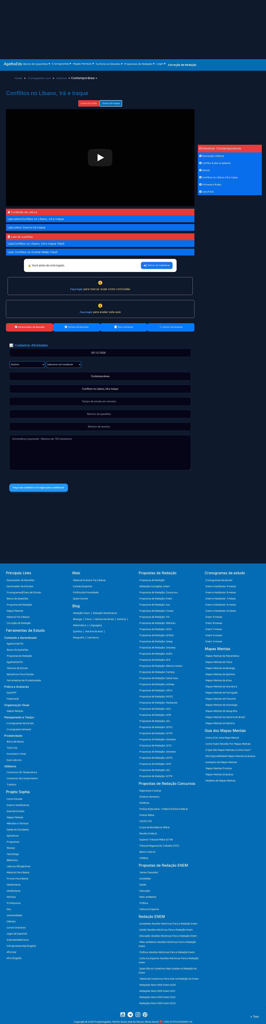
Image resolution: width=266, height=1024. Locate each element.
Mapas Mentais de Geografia (221, 711)
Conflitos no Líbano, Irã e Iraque (218, 177)
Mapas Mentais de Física (218, 662)
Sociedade (145, 879)
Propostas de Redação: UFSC (155, 746)
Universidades (14, 915)
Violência (144, 803)
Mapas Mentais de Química (220, 674)
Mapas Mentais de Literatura (221, 686)
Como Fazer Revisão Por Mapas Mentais (228, 744)
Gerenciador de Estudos (20, 586)
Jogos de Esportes (17, 934)
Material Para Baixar (18, 617)
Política (143, 903)
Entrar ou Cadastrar (157, 265)
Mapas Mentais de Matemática (222, 656)
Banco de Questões (17, 599)
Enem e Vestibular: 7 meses (220, 599)
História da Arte (94, 631)
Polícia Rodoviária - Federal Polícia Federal (163, 809)
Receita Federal (148, 833)
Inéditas (143, 858)
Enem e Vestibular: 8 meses (220, 592)
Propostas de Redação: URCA (155, 690)
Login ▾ (161, 63)
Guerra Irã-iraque (111, 103)
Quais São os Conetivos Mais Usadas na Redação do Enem (168, 971)
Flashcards (13, 699)
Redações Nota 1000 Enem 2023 (157, 1003)
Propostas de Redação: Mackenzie (158, 703)
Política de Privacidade (85, 592)
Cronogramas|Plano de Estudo (24, 592)
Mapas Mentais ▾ (83, 63)
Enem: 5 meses (213, 641)
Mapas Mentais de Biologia (220, 668)
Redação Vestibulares (105, 613)
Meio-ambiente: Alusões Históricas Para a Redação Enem (167, 944)
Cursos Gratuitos (16, 928)
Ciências (11, 921)
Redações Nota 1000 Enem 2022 (157, 997)
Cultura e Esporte (149, 909)
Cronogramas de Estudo (20, 723)
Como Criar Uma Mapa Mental (222, 738)
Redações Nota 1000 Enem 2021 (157, 991)
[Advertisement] (133, 25)
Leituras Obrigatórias (18, 866)
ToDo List (12, 748)
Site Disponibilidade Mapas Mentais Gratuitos (230, 756)
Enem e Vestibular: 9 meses (220, 586)
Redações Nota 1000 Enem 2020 (157, 985)
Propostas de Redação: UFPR (155, 733)
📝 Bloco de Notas (123, 327)
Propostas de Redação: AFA (154, 660)
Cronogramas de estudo (218, 580)
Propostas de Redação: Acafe (155, 654)
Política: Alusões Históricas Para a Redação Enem (167, 952)
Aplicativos (13, 836)
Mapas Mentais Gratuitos (219, 774)
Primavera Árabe (210, 185)
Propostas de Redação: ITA (154, 617)
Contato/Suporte (82, 586)
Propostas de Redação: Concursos (158, 592)
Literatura (93, 637)
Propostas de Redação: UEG (155, 709)
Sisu (9, 909)
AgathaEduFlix (15, 662)
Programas (13, 842)
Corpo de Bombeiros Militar (154, 827)
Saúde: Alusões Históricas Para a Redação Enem (166, 930)
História (61, 78)
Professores (14, 903)
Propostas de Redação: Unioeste (157, 739)
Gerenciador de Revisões (20, 580)
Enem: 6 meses (213, 635)
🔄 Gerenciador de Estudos (29, 327)
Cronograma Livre (39, 78)
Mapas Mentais (15, 611)
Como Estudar (15, 799)
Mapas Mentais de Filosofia (220, 699)
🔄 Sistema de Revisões (76, 327)
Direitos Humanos (149, 797)
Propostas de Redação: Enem (155, 599)
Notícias (11, 897)
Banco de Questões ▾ (36, 64)
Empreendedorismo (18, 940)
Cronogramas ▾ (61, 63)
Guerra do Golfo (89, 103)
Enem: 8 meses (213, 623)
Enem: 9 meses (213, 617)
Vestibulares (14, 885)
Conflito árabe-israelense (215, 163)
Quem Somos (80, 599)
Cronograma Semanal (19, 729)
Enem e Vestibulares (18, 805)
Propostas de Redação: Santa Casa (158, 678)
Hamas (204, 170)
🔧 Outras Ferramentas (171, 327)
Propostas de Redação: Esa (154, 605)
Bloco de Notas (15, 742)
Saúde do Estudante (18, 830)
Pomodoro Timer (16, 754)
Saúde (142, 885)
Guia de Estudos (15, 811)
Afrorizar (12, 952)
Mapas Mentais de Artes (218, 680)
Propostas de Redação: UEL (154, 721)
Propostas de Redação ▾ (139, 64)
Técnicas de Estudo (17, 668)
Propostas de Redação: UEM (155, 715)
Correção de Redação (182, 65)
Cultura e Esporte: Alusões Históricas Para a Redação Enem (169, 960)
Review (11, 848)
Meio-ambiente (147, 897)
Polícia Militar (147, 815)
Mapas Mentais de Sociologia (221, 705)
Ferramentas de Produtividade (24, 680)
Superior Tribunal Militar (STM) (156, 840)
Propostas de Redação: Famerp (157, 672)
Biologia (78, 619)
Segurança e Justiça (150, 791)
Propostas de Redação (19, 605)
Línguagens (95, 625)
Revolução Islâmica (211, 156)
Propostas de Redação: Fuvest (156, 611)
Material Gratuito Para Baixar (89, 580)
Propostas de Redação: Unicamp (157, 648)
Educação (144, 891)
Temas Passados (148, 872)
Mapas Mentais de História (220, 723)
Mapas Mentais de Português (221, 693)
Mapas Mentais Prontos (218, 768)
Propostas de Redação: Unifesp (156, 684)
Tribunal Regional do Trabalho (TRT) (159, 846)
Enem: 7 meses (213, 629)
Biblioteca (12, 860)
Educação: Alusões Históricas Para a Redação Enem (168, 936)
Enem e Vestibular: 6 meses (220, 605)
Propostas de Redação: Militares (157, 623)
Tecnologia (13, 854)
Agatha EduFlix (15, 644)
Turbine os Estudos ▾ (109, 64)
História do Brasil (104, 619)
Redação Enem (81, 613)
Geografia (78, 637)
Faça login (76, 289)
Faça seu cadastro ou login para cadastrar (38, 487)
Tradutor (12, 784)
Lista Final (206, 192)
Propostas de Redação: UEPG (155, 727)
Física (88, 619)
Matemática (80, 625)
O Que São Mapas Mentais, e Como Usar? (228, 750)
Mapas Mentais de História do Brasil (225, 717)
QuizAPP (11, 693)
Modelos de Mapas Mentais (220, 781)
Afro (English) (14, 958)
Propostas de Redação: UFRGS (156, 635)
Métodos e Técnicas (17, 823)
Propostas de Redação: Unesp (156, 641)
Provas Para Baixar (17, 879)
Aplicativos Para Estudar (20, 674)
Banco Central (147, 852)
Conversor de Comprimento (22, 778)
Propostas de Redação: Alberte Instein (160, 666)
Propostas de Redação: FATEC (156, 697)
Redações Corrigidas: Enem (154, 586)
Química (78, 631)
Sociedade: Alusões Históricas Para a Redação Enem (168, 924)
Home (19, 78)
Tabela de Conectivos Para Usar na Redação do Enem (169, 979)
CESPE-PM (145, 821)
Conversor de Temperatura (22, 772)
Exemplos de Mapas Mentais (221, 762)
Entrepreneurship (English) (21, 946)
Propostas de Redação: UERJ (155, 629)
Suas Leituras (14, 760)
